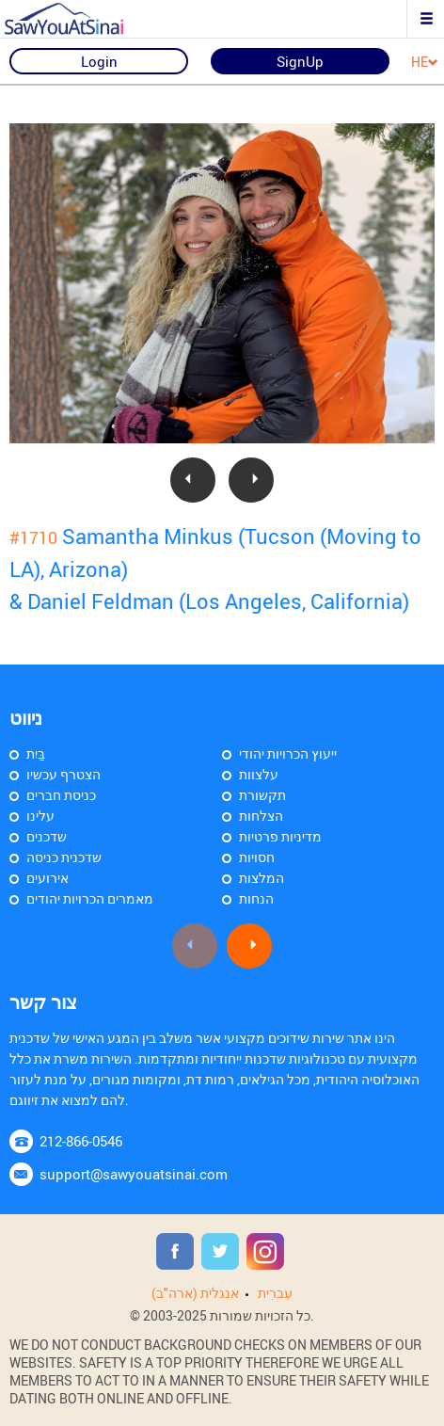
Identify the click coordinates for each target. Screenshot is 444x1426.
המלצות (261, 878)
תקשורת (262, 795)
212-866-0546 (81, 1140)
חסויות (257, 857)
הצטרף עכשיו (63, 774)
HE (424, 63)
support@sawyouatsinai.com (134, 1173)
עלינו (40, 816)
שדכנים (46, 836)
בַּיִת (35, 753)
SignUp (300, 61)
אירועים (47, 878)
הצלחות (261, 816)
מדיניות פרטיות (280, 836)
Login (99, 61)
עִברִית (275, 1293)
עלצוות (258, 774)
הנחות (256, 898)
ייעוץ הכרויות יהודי (288, 753)
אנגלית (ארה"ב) (195, 1293)
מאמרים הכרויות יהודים (89, 898)
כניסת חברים (61, 795)
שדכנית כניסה (64, 857)
